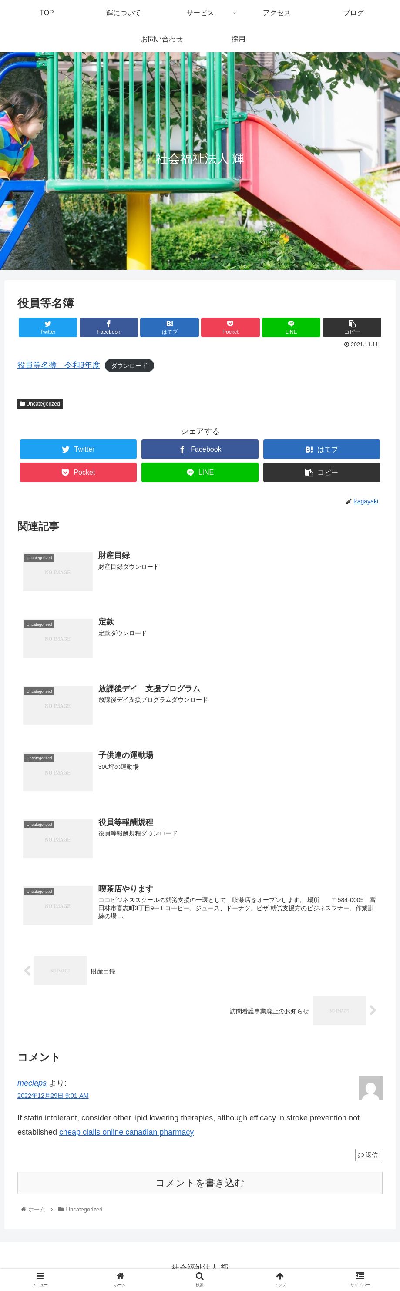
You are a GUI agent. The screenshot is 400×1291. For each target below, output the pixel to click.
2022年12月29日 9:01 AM (53, 1096)
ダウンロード (129, 365)
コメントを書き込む (200, 1184)
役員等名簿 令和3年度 (58, 365)
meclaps (32, 1084)
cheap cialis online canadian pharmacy (126, 1133)
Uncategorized (40, 404)
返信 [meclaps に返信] (368, 1156)
